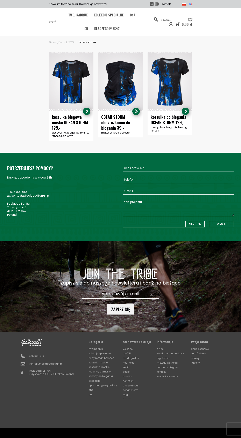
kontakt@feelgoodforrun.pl (31, 196)
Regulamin (163, 358)
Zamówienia (199, 353)
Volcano (128, 349)
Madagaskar (131, 358)
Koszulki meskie (98, 362)
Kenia (126, 367)
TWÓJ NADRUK (78, 15)
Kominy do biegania (101, 376)
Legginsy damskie (100, 371)
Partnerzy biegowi (168, 367)
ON (86, 28)
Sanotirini (129, 380)
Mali (126, 393)
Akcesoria (95, 380)
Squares (128, 407)
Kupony (195, 362)
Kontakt (166, 4)
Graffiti (127, 353)
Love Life (127, 376)
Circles (127, 402)
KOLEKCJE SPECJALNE (109, 15)
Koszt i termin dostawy (171, 353)
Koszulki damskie (99, 367)
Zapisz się (120, 309)
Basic (126, 371)
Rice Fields (129, 362)
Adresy (195, 358)
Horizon (127, 398)
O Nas (160, 349)
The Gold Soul (131, 384)
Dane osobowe (200, 349)
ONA (132, 15)
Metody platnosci (168, 362)
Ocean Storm (131, 389)
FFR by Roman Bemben (102, 358)
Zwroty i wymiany (167, 376)
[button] (170, 24)
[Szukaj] (173, 19)
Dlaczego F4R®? (107, 28)
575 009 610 (18, 192)
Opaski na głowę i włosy (100, 386)
